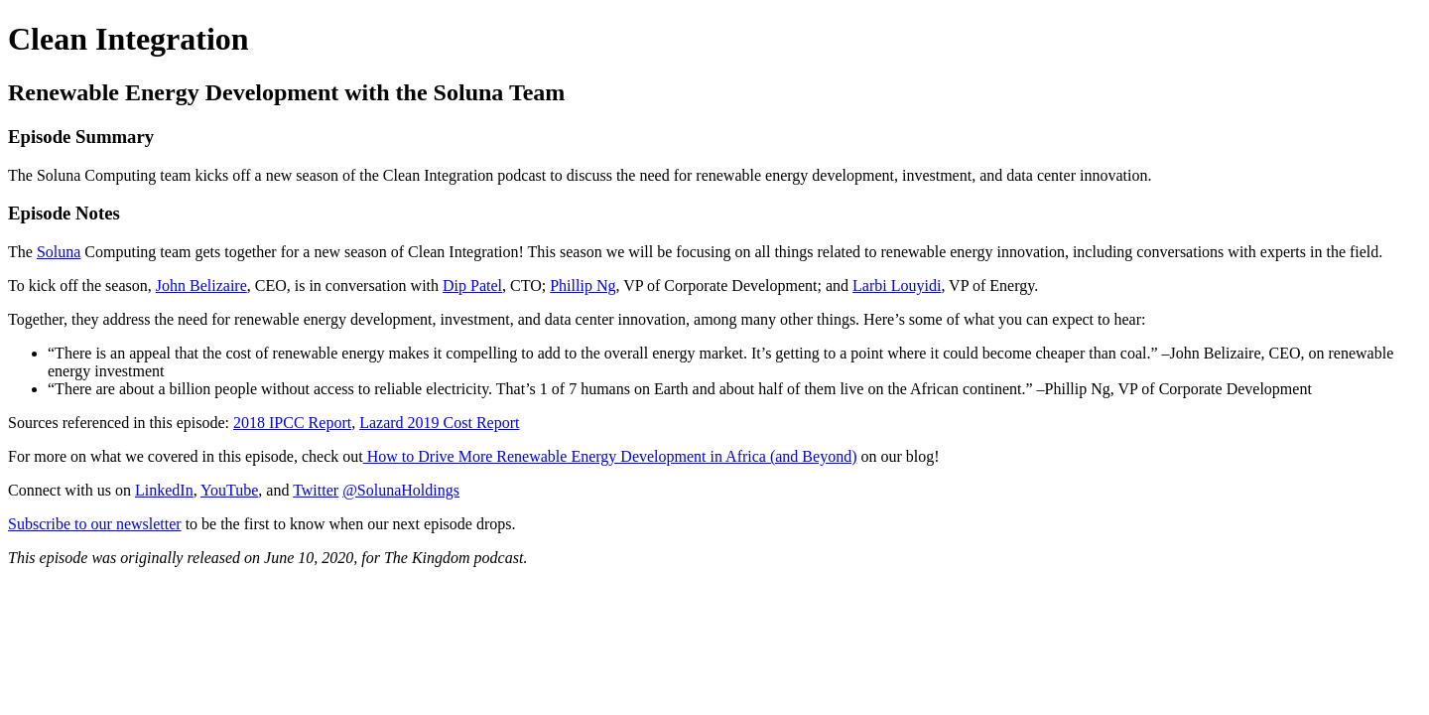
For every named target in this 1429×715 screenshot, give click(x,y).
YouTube (229, 490)
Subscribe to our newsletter (95, 523)
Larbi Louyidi (896, 285)
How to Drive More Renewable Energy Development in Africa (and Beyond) (610, 456)
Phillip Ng (582, 285)
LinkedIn (164, 490)
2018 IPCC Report (292, 422)
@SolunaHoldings (400, 490)
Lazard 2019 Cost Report (439, 422)
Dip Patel (472, 285)
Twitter (315, 490)
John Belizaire (201, 285)
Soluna (58, 251)
